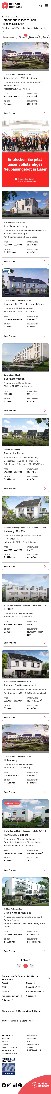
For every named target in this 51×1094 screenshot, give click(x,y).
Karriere (6, 1044)
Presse (5, 1041)
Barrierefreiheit (9, 1047)
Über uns (6, 1038)
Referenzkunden (9, 1053)
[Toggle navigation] (46, 5)
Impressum (32, 1038)
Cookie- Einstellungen (34, 1049)
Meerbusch (26, 17)
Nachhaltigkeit (9, 1050)
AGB (28, 1041)
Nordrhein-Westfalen (10, 17)
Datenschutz (33, 1044)
